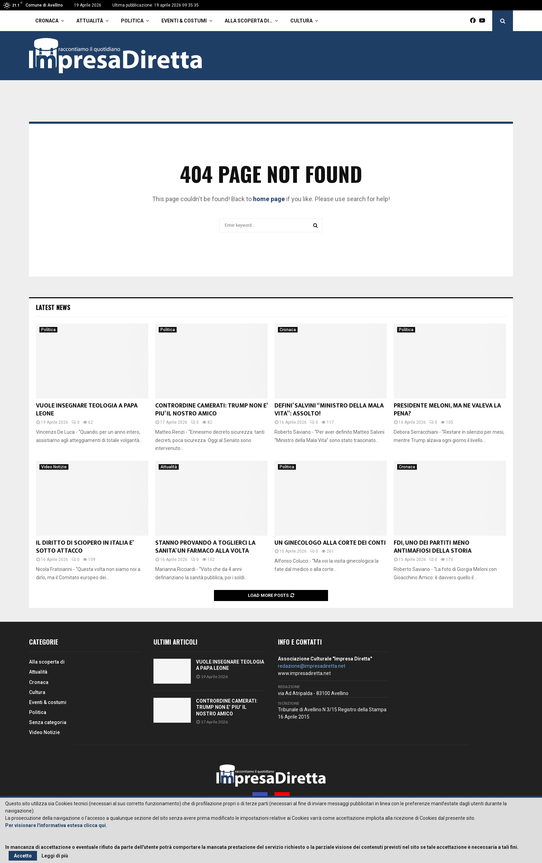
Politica (132, 21)
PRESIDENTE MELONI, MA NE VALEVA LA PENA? (447, 410)
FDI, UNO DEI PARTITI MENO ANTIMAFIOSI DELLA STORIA (432, 547)
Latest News (53, 307)
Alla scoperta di (47, 662)
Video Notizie (54, 467)
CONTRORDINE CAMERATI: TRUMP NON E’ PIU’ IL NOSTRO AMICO (211, 410)
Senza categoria (47, 722)
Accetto (23, 856)
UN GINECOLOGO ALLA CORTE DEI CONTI (330, 543)
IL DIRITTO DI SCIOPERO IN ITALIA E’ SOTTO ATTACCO (84, 547)
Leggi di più (54, 855)
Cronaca (46, 21)
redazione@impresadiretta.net (311, 666)
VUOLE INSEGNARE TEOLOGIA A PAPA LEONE (87, 410)
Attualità (89, 21)
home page (269, 199)
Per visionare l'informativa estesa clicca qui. (56, 825)
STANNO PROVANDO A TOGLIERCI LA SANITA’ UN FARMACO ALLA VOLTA (205, 547)
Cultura (301, 21)
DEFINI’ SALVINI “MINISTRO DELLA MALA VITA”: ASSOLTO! (329, 410)
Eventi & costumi (184, 21)
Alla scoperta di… (248, 21)
